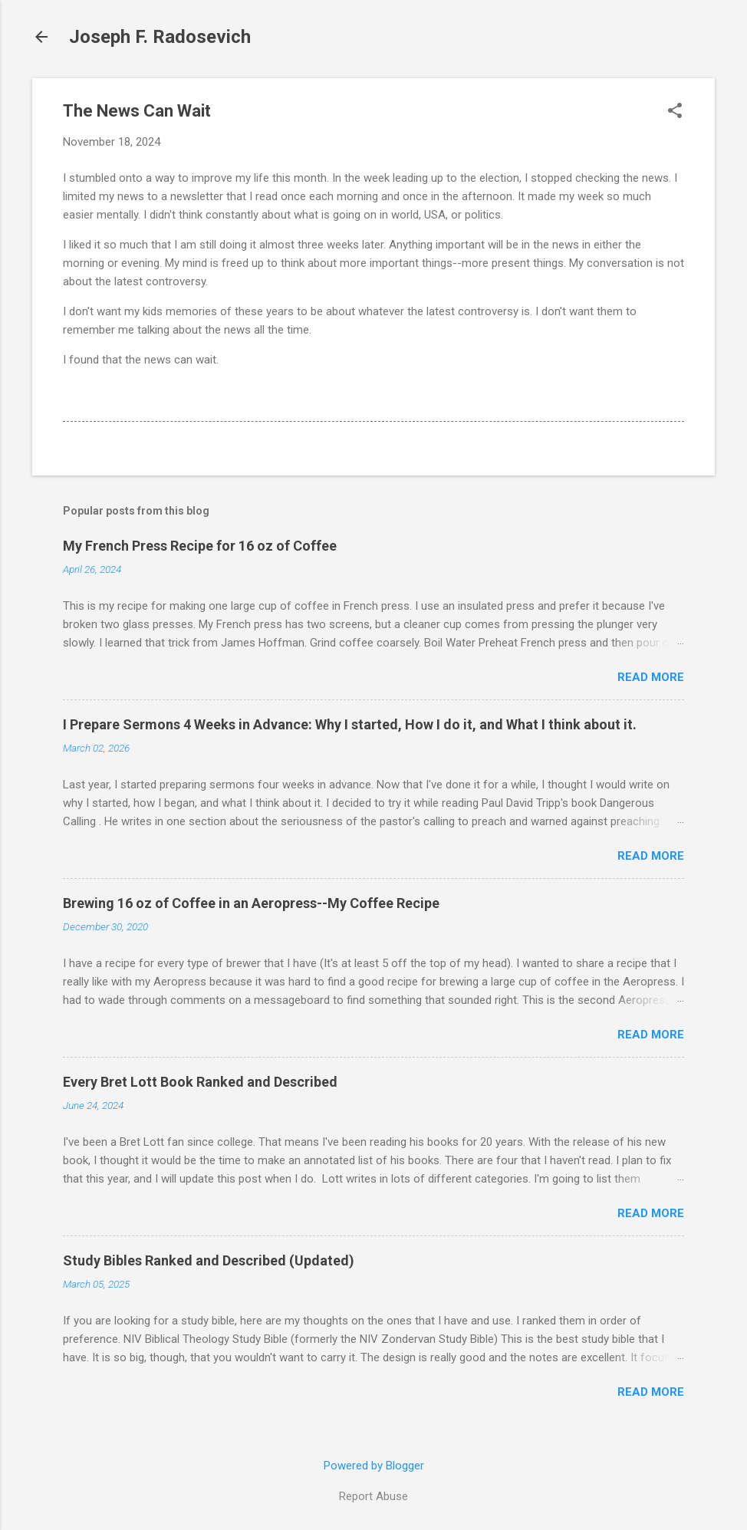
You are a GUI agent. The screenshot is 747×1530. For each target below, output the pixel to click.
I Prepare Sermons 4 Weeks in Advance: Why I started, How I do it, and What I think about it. (350, 724)
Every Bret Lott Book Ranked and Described (200, 1082)
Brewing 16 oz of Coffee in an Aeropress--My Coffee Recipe (251, 903)
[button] (675, 112)
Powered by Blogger (374, 1465)
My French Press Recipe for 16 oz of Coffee (200, 546)
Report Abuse (373, 1496)
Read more (650, 677)
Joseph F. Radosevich (160, 37)
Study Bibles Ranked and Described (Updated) (208, 1260)
